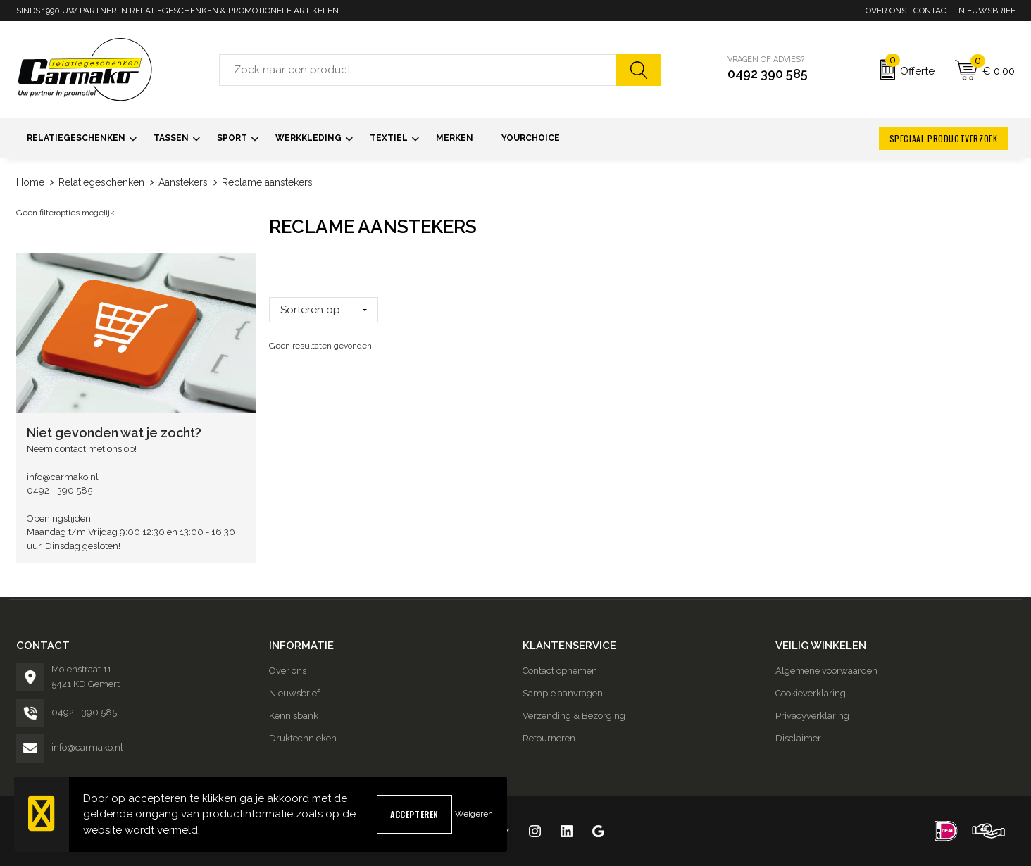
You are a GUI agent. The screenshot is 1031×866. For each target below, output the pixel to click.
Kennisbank (293, 715)
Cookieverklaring (810, 693)
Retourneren (549, 738)
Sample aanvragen (563, 693)
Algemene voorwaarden (826, 670)
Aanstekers (183, 182)
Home (30, 182)
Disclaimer (798, 738)
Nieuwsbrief (987, 10)
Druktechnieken (303, 738)
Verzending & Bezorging (574, 715)
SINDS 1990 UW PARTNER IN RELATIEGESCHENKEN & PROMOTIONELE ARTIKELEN (177, 10)
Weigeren (474, 814)
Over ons (886, 10)
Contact (932, 10)
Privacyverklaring (812, 715)
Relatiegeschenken (101, 182)
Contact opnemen (560, 670)
